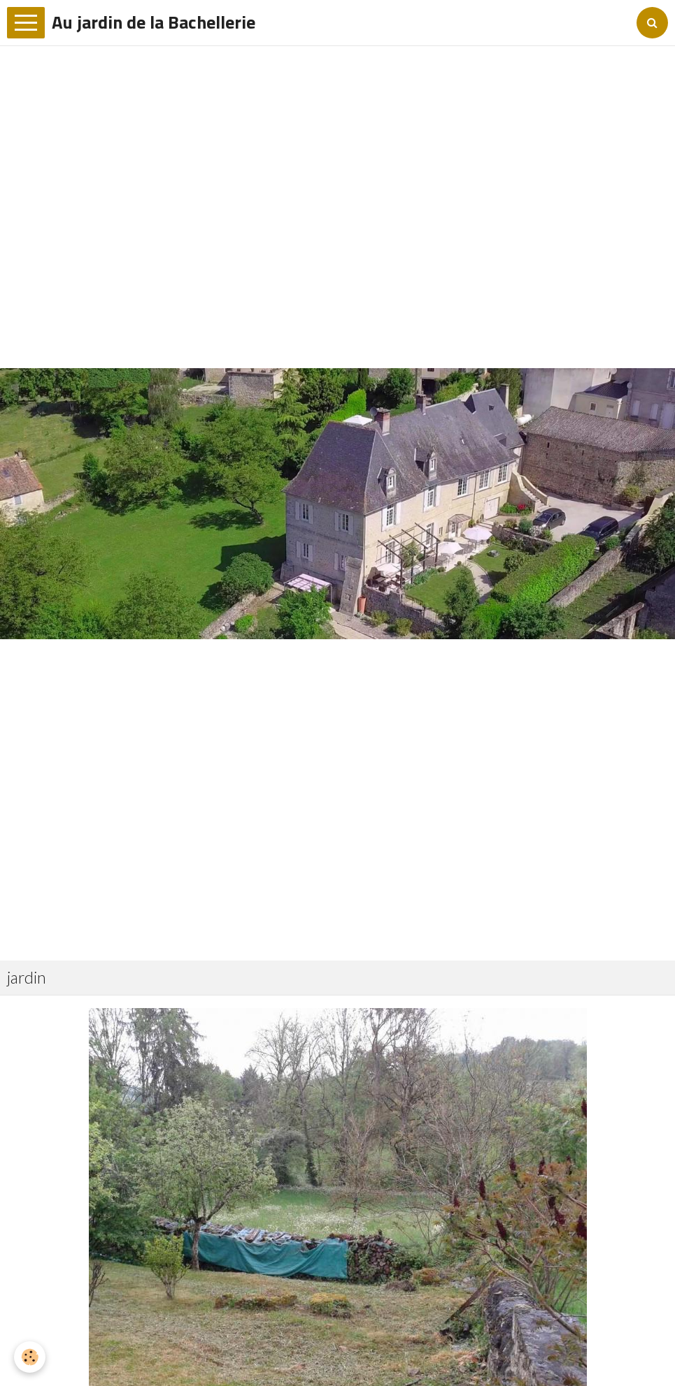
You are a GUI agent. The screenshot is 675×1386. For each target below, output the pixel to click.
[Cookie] (29, 1357)
